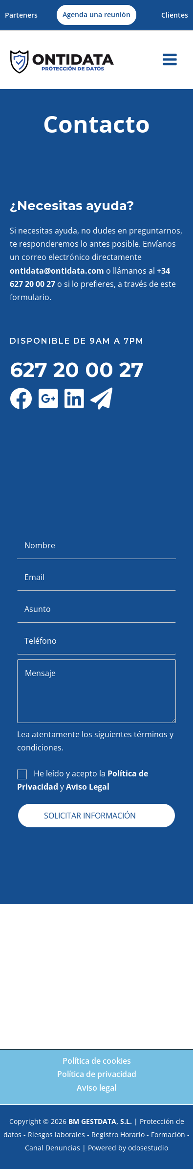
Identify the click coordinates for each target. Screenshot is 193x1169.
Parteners (21, 15)
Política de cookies (97, 1060)
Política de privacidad (96, 1074)
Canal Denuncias (52, 1147)
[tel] (96, 641)
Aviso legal (96, 1087)
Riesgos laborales (56, 1134)
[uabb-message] (96, 691)
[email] (96, 577)
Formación (168, 1134)
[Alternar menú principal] (169, 59)
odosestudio (148, 1147)
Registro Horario (118, 1134)
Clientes (174, 15)
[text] (96, 545)
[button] (96, 15)
